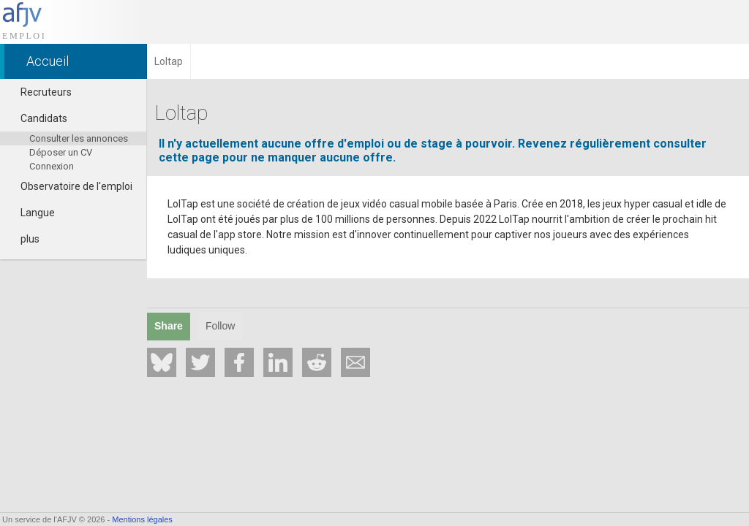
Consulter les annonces (78, 138)
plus (23, 239)
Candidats (37, 118)
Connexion (51, 166)
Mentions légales (142, 519)
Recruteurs (39, 92)
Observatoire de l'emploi (69, 186)
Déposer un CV (60, 152)
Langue (31, 212)
